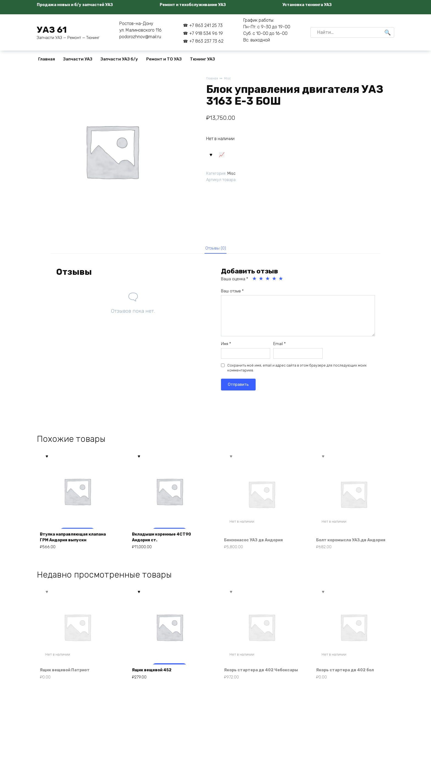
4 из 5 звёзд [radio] (274, 280)
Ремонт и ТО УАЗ (164, 59)
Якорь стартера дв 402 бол (348, 680)
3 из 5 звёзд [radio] (268, 280)
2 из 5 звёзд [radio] (261, 280)
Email (279, 345)
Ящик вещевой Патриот (68, 680)
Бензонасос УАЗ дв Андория (257, 542)
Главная (46, 59)
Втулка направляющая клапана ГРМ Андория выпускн (77, 539)
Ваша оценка (234, 281)
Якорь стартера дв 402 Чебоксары (251, 677)
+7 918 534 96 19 (206, 33)
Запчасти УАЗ (77, 59)
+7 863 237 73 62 (206, 41)
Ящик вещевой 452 (155, 680)
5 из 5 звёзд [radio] (281, 280)
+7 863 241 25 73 (206, 25)
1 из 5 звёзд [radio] (255, 280)
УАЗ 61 (52, 29)
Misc (229, 79)
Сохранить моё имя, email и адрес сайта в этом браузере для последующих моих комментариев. (297, 369)
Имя (226, 345)
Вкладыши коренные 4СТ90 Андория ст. (165, 539)
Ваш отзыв (232, 293)
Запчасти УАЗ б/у (119, 59)
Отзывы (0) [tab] (216, 249)
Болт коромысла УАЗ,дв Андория (344, 539)
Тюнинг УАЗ (202, 59)
